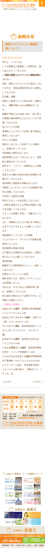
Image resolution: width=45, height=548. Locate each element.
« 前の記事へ (7, 382)
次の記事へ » (38, 382)
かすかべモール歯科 (12, 365)
